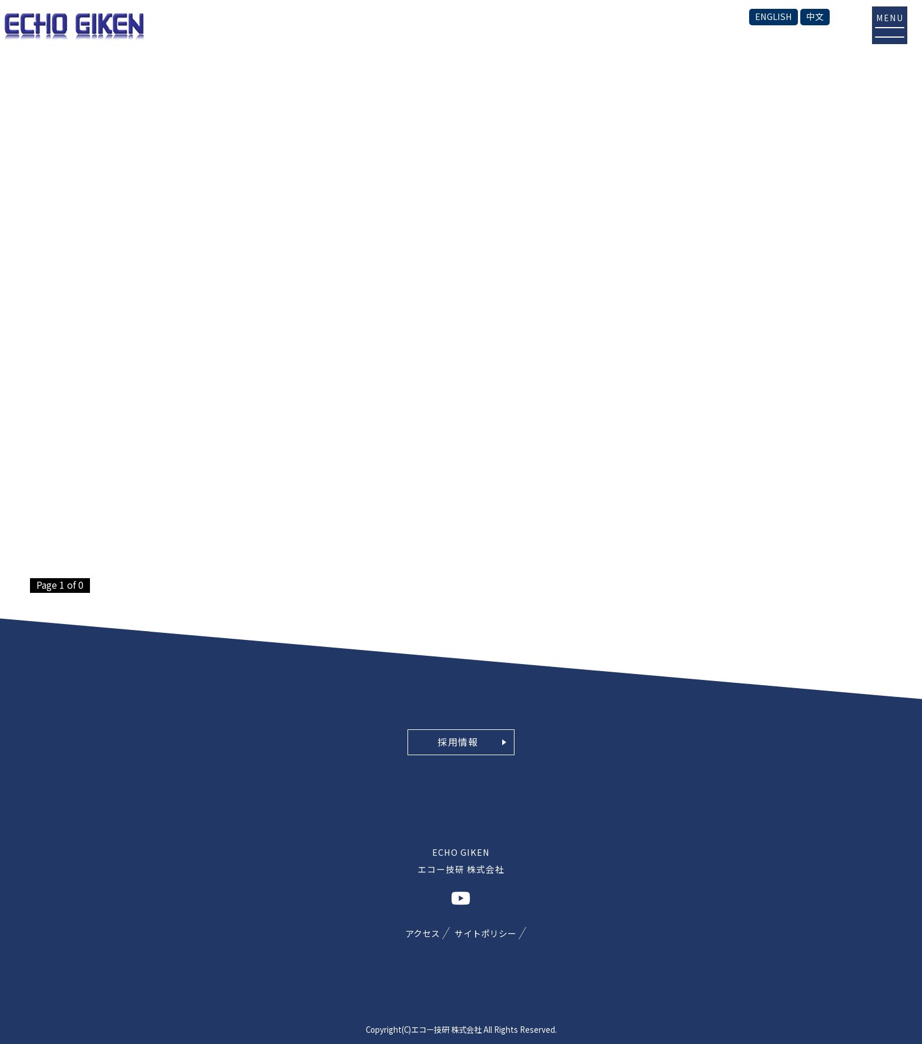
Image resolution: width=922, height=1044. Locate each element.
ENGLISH (773, 16)
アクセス (422, 933)
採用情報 (457, 742)
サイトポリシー (485, 933)
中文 (815, 16)
